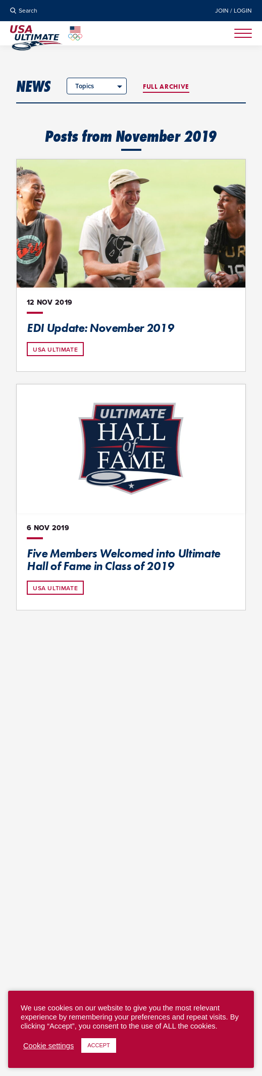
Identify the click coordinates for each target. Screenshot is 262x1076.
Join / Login (233, 11)
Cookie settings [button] (48, 1046)
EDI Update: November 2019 (100, 327)
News (33, 86)
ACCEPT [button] (98, 1045)
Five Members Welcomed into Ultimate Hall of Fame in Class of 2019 (123, 560)
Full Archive (166, 86)
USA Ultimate (55, 349)
